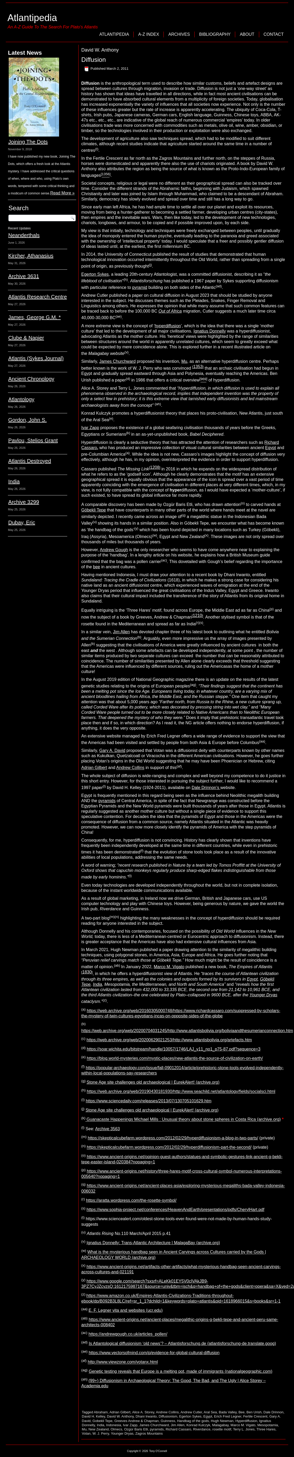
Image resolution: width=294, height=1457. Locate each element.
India (14, 481)
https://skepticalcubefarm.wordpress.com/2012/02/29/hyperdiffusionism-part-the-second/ (169, 1147)
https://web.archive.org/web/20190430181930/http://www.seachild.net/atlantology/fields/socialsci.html (181, 1091)
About (247, 34)
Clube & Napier (26, 338)
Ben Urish (254, 1412)
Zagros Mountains (149, 1433)
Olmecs (116, 1429)
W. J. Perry (101, 1433)
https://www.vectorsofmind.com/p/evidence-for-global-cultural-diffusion (154, 1352)
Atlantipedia (32, 17)
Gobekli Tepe (103, 1421)
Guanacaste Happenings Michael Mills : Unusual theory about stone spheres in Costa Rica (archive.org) (183, 1119)
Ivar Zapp (90, 427)
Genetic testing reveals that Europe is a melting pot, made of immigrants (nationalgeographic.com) (180, 1371)
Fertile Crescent (255, 1416)
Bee (241, 1412)
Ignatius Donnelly (210, 331)
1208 (155, 467)
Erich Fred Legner (227, 1416)
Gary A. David (112, 750)
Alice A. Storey (143, 1412)
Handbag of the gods (193, 1421)
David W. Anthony (120, 1416)
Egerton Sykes (95, 274)
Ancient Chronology (31, 379)
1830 (87, 972)
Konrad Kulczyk (198, 1425)
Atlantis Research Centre (37, 297)
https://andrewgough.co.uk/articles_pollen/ (128, 1334)
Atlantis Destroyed (29, 461)
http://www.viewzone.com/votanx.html (123, 1362)
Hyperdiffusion (246, 1421)
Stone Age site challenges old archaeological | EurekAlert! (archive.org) (152, 1082)
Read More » (62, 193)
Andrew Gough (114, 549)
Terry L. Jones (244, 1429)
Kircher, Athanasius (30, 256)
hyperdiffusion (168, 326)
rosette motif (221, 1429)
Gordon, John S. (27, 420)
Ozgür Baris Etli (136, 1429)
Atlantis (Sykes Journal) (36, 358)
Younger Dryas (122, 1433)
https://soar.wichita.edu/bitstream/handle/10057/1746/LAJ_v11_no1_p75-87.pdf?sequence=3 (174, 1049)
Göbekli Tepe (93, 510)
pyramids (106, 800)
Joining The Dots (28, 142)
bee (96, 567)
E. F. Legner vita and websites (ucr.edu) (126, 1310)
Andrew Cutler (191, 1412)
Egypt (270, 447)
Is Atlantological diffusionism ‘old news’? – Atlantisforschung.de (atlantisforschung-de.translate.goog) (182, 1343)
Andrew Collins (130, 768)
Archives (179, 34)
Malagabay (220, 1425)
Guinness (168, 1421)
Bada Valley (228, 1412)
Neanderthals (24, 235)
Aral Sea (210, 1412)
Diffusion (93, 59)
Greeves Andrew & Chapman (136, 1421)
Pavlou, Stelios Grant (33, 440)
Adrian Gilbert (94, 768)
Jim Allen (121, 632)
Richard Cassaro (178, 1429)
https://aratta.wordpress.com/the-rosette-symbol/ (131, 1200)
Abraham (101, 1412)
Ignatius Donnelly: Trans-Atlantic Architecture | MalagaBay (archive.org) (153, 1242)
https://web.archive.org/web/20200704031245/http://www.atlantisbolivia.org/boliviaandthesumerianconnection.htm (187, 1030)
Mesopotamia (267, 1425)
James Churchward (117, 361)
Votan (86, 1433)
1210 (197, 615)
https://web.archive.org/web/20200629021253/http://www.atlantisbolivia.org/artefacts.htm (169, 1040)
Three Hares (266, 1429)
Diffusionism (168, 1416)
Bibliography (214, 34)
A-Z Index (148, 34)
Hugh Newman (222, 1421)
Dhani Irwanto (146, 1416)
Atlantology (21, 399)
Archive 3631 (23, 276)
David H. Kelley (93, 1416)
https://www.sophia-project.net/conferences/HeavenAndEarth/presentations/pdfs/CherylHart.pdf (175, 1209)
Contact (274, 34)
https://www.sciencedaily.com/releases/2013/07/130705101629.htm (148, 1101)
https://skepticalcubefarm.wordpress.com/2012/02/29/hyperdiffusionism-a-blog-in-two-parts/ (173, 1138)
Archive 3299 (23, 502)
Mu (184, 361)
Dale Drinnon (273, 1412)
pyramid (139, 287)
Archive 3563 (107, 1129)
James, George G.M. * (34, 317)
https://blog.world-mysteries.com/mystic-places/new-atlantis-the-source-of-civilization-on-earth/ (175, 1058)
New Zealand (99, 1429)
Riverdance (201, 1429)
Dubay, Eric (21, 522)
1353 (198, 366)
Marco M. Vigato (169, 966)
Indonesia (113, 1425)
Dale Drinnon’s (206, 787)
